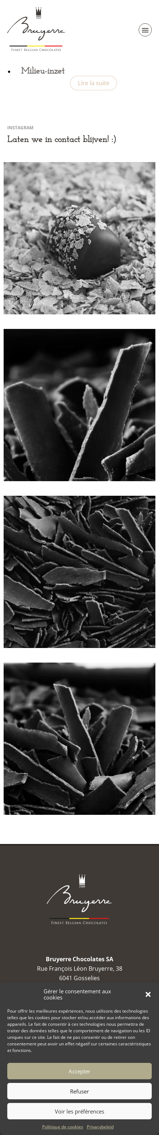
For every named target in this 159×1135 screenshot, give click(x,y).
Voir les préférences (79, 1120)
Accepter (79, 1080)
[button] (148, 1003)
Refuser (79, 1100)
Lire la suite (100, 83)
